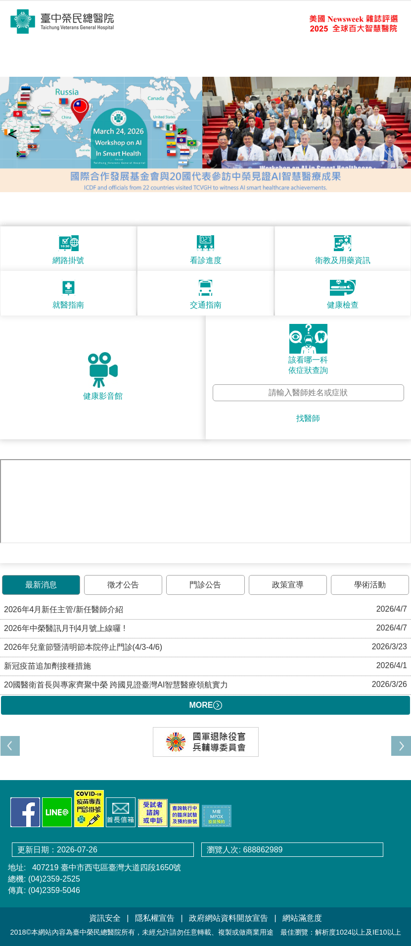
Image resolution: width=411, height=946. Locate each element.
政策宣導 (288, 584)
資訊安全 (105, 918)
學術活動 (370, 584)
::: (3, 221)
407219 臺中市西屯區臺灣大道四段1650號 (105, 867)
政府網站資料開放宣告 (228, 918)
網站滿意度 (302, 918)
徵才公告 (123, 584)
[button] (401, 746)
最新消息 (41, 584)
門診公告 (205, 584)
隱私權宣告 (155, 918)
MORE (205, 705)
